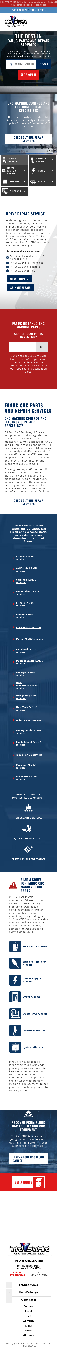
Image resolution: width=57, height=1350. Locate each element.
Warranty (28, 1320)
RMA (28, 1316)
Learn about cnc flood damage (28, 1159)
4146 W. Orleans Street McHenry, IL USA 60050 (28, 1266)
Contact (28, 1306)
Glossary (28, 1335)
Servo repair (19, 279)
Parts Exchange (28, 1292)
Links (28, 1325)
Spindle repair (20, 287)
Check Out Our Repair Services (28, 502)
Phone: (17, 1273)
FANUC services (25, 558)
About (28, 1311)
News (28, 1330)
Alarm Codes (28, 1299)
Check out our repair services (28, 139)
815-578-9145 (37, 10)
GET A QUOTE (29, 74)
